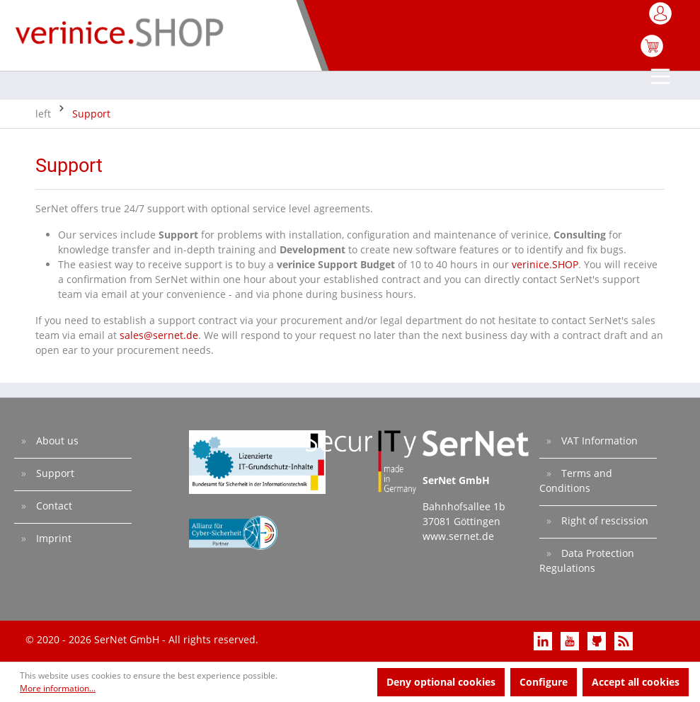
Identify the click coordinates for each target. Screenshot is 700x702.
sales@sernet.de (159, 335)
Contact (52, 505)
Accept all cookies (635, 682)
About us (56, 440)
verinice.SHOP (545, 264)
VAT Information (598, 440)
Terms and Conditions (575, 480)
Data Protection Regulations (586, 560)
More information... (58, 688)
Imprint (52, 538)
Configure (544, 682)
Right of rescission (603, 520)
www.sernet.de (458, 536)
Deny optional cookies (440, 682)
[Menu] (661, 78)
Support (53, 473)
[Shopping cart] (652, 53)
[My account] (661, 18)
